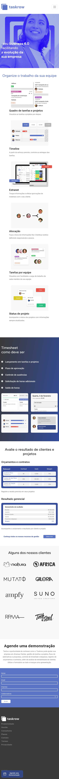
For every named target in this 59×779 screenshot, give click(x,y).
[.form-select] (29, 696)
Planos (4, 734)
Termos (4, 741)
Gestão (4, 727)
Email (3, 680)
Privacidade (6, 745)
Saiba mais (49, 536)
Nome (3, 673)
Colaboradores (6, 693)
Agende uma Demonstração (11, 774)
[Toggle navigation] (55, 7)
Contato (5, 738)
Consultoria (6, 731)
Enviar (6, 701)
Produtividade (7, 724)
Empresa (4, 687)
